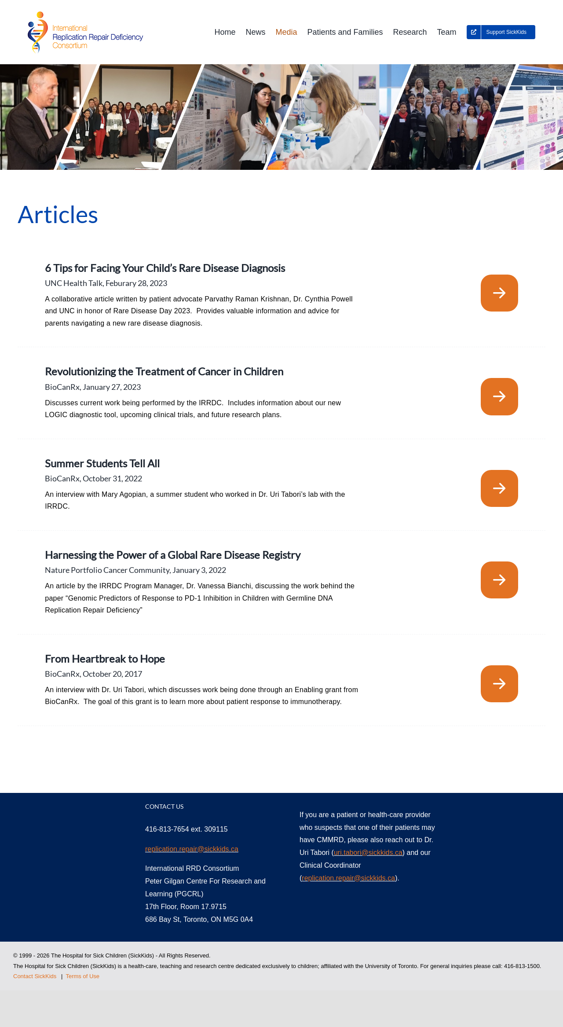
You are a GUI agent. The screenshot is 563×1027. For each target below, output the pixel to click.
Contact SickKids (34, 976)
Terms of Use (82, 976)
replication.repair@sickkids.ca (191, 849)
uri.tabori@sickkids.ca (368, 852)
